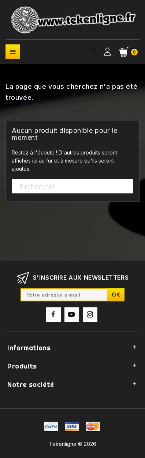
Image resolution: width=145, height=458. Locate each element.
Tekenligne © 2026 (72, 444)
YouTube (71, 316)
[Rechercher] (72, 186)
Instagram (90, 316)
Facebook (53, 316)
